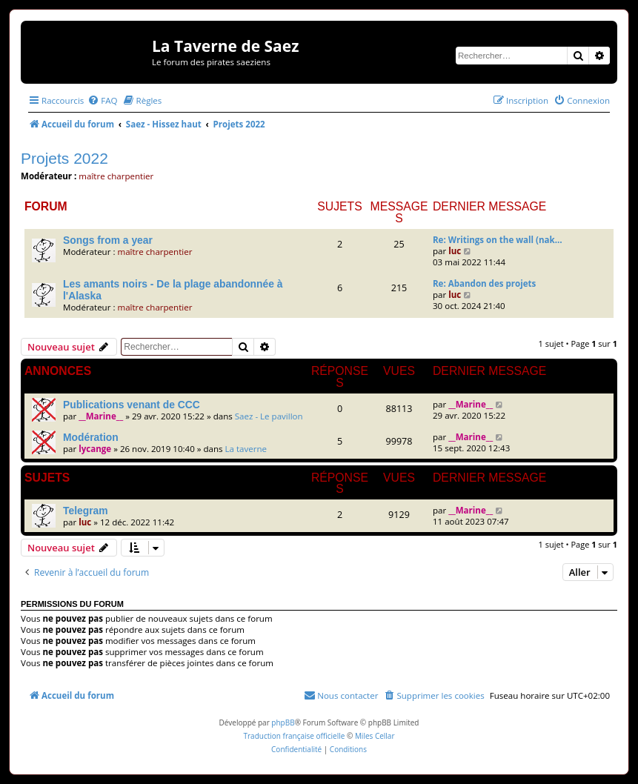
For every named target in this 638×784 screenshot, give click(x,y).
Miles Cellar (375, 736)
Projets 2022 (64, 158)
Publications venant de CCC (131, 405)
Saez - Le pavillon (269, 416)
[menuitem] (102, 100)
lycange (95, 448)
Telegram (85, 510)
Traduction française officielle (294, 736)
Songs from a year (108, 240)
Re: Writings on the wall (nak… (497, 239)
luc (454, 250)
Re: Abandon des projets (484, 283)
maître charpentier (116, 176)
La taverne (246, 448)
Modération (91, 437)
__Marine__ (101, 416)
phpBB (282, 722)
